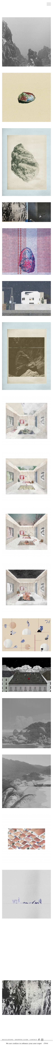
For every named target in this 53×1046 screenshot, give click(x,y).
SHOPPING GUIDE (21, 1039)
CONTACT (33, 1039)
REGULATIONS (7, 1039)
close (46, 1043)
